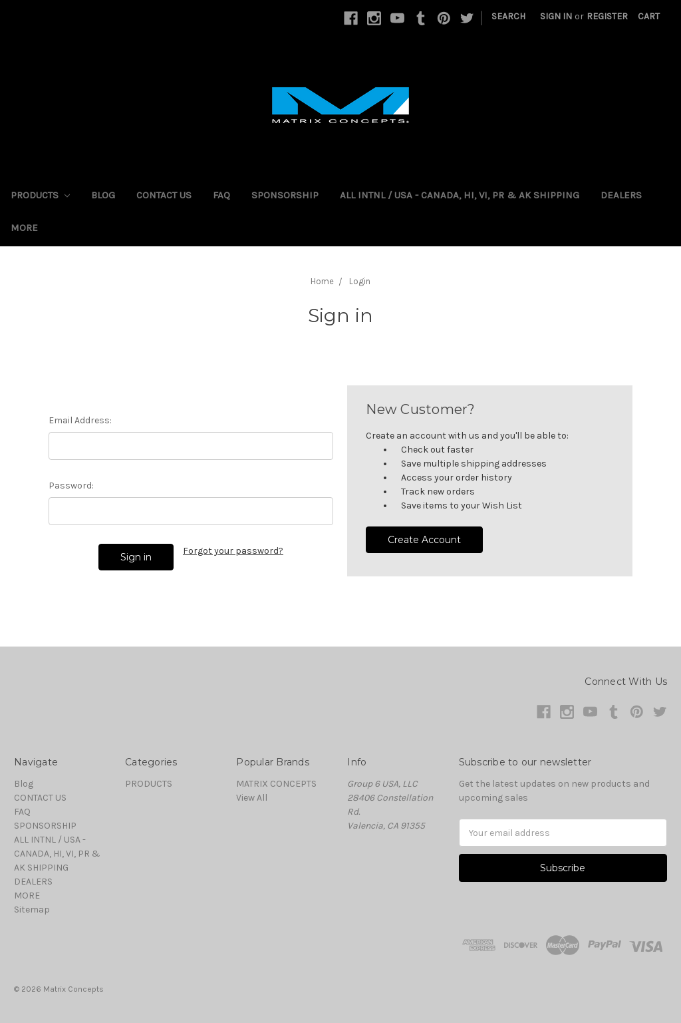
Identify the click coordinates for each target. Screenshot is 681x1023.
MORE (24, 228)
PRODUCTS (40, 195)
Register (607, 16)
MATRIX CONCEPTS (276, 783)
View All (251, 797)
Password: (71, 485)
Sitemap (32, 909)
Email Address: (80, 420)
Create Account (424, 540)
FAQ (221, 195)
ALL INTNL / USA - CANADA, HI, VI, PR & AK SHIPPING (459, 195)
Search (508, 16)
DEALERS (621, 195)
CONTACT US (164, 195)
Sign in (556, 16)
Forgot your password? (233, 550)
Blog (103, 195)
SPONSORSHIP (285, 195)
